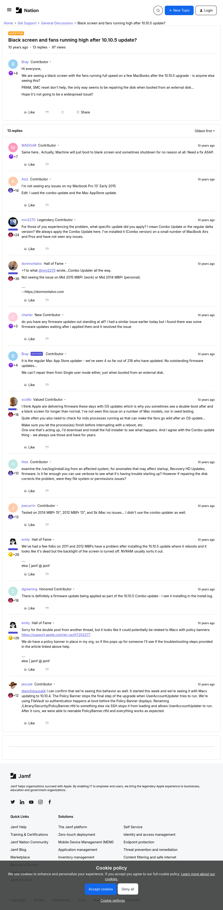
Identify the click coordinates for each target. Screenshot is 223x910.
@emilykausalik (34, 691)
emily (26, 539)
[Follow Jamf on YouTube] (31, 802)
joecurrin (29, 506)
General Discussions (57, 23)
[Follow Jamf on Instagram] (40, 802)
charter (27, 315)
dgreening (29, 589)
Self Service (133, 827)
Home (8, 23)
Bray (25, 62)
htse (25, 462)
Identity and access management (149, 834)
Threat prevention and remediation (151, 850)
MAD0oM (29, 145)
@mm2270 (47, 270)
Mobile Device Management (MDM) (86, 842)
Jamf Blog (18, 850)
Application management (77, 850)
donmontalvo (32, 263)
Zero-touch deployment (76, 834)
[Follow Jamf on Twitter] (12, 802)
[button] (9, 11)
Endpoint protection (139, 842)
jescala (27, 684)
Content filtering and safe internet (150, 857)
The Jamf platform (72, 827)
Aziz (25, 179)
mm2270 (28, 220)
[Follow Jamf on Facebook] (49, 802)
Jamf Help (18, 827)
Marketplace (20, 857)
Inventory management (76, 857)
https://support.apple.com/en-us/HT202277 (56, 635)
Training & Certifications (29, 834)
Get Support (27, 23)
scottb (26, 399)
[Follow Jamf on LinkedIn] (22, 802)
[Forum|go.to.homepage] (27, 10)
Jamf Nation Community (29, 842)
